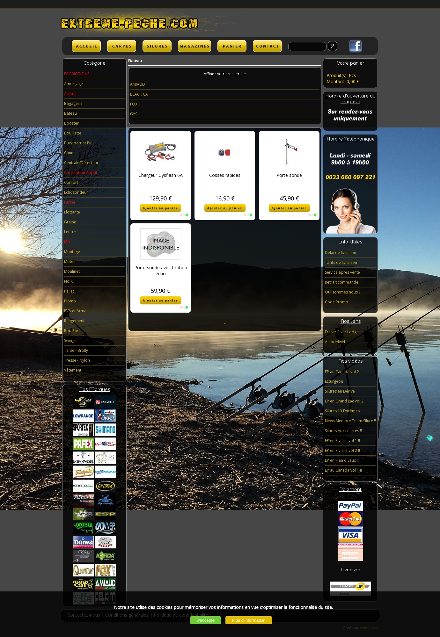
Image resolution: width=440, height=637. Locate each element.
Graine (70, 222)
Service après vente (342, 272)
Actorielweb (336, 341)
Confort (71, 182)
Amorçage (73, 83)
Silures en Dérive (340, 391)
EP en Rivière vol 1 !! (342, 440)
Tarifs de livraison (341, 262)
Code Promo (336, 302)
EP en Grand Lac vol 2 (344, 401)
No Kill (70, 281)
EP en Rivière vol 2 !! (342, 450)
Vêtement (72, 370)
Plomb (70, 301)
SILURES (157, 46)
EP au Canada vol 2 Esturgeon (342, 376)
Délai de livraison (340, 252)
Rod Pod (72, 330)
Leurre (70, 232)
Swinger (71, 340)
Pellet (69, 291)
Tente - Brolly (76, 350)
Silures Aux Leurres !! (343, 430)
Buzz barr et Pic (78, 143)
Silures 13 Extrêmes (342, 411)
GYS (133, 114)
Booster (71, 123)
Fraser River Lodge (342, 332)
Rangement (74, 320)
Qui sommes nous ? (342, 292)
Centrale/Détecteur (81, 162)
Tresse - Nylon (77, 360)
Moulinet (72, 271)
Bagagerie (73, 103)
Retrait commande (341, 282)
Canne (70, 153)
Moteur (70, 261)
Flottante (72, 212)
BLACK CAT (140, 94)
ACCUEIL (86, 46)
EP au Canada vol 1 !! (343, 470)
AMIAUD (137, 84)
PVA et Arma (75, 311)
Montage (72, 251)
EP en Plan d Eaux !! (342, 460)
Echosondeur (76, 192)
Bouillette (72, 133)
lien (194, 46)
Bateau (70, 113)
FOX (133, 104)
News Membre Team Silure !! (350, 420)
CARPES (121, 46)
